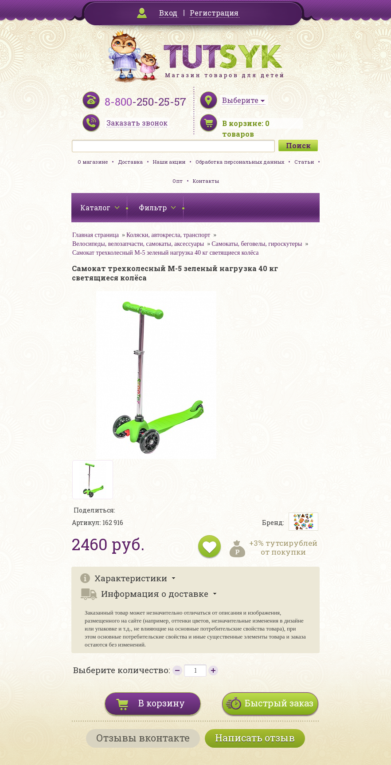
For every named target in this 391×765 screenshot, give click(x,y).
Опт (177, 180)
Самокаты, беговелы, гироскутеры (256, 244)
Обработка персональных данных (240, 161)
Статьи (304, 161)
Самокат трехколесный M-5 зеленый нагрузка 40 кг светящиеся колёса (165, 252)
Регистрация (214, 12)
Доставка (130, 161)
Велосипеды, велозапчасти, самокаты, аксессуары (138, 244)
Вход (168, 12)
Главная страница (95, 235)
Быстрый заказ (279, 703)
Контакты (206, 180)
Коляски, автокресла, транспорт (168, 235)
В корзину (161, 703)
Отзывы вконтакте (143, 737)
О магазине (93, 161)
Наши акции (169, 161)
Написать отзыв (255, 737)
